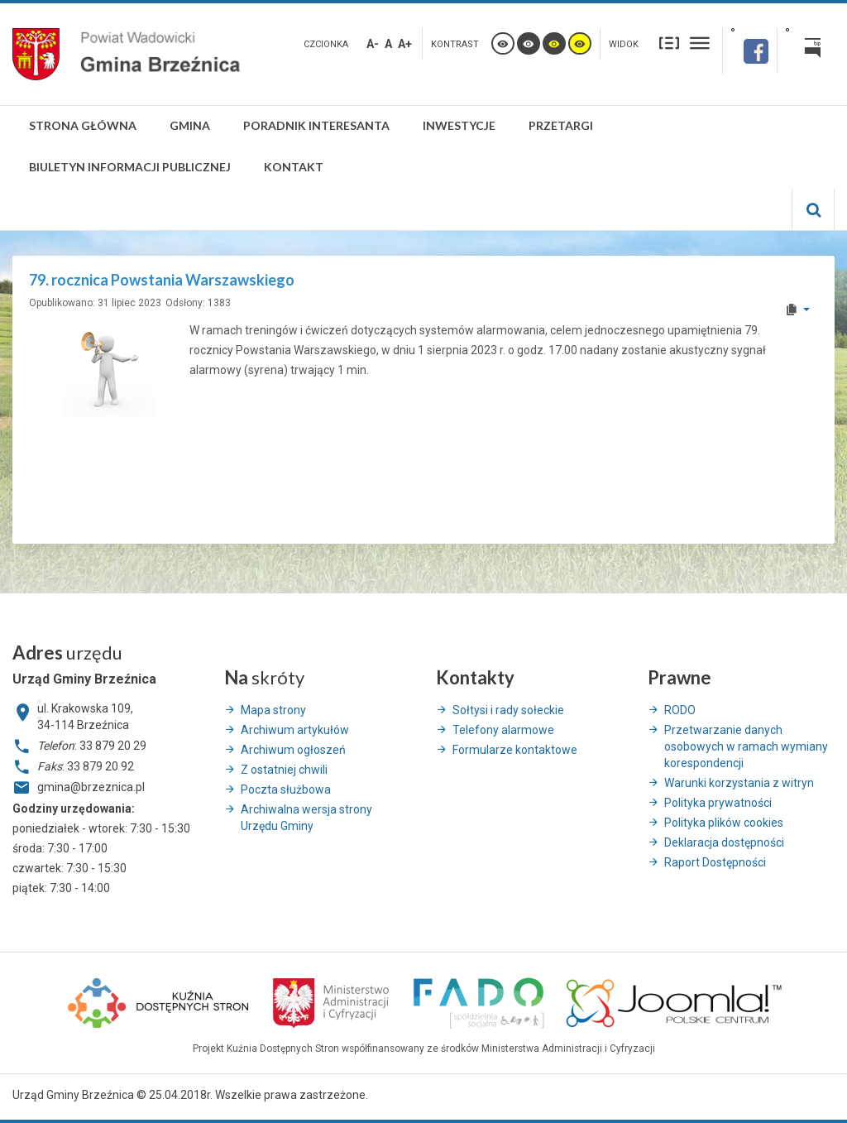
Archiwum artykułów (295, 730)
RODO (680, 710)
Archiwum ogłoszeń (293, 749)
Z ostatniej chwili (284, 769)
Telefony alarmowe (503, 730)
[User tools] (797, 309)
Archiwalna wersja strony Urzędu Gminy (306, 818)
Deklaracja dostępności (724, 842)
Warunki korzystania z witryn (739, 782)
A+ (405, 43)
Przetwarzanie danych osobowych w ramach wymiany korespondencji (746, 746)
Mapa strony (273, 710)
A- (372, 43)
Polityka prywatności (718, 802)
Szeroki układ (700, 42)
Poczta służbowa (286, 789)
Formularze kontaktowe (514, 749)
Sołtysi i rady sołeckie (508, 710)
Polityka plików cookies (723, 822)
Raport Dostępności (715, 862)
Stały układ (669, 42)
